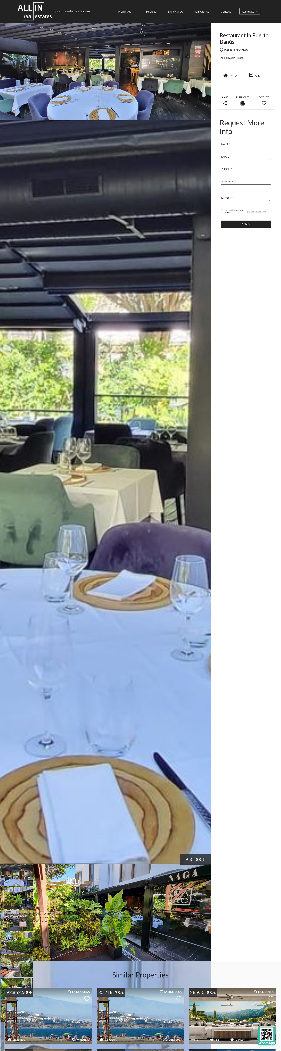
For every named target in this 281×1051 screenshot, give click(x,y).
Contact (226, 11)
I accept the (234, 211)
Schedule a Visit (258, 212)
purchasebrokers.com (72, 11)
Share (225, 101)
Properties (124, 11)
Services (151, 11)
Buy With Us (175, 11)
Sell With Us (201, 11)
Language (248, 11)
